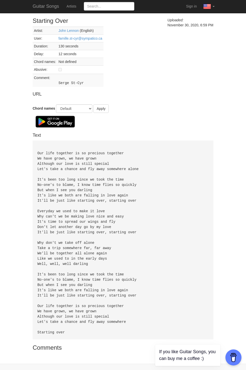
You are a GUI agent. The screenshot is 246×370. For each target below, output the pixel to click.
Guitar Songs (46, 6)
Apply (101, 109)
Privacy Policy (138, 362)
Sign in (191, 6)
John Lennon (68, 31)
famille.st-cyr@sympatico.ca (80, 38)
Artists (71, 6)
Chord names (44, 108)
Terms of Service (110, 362)
